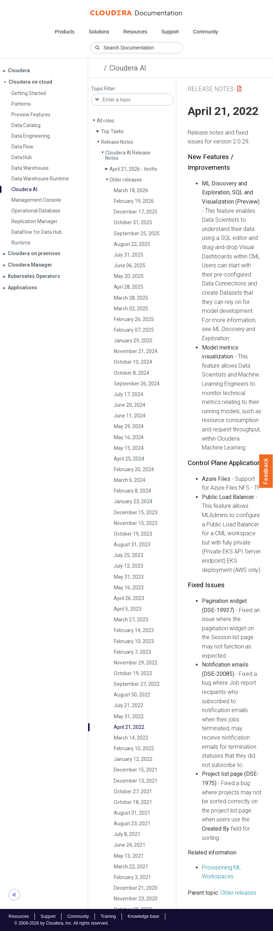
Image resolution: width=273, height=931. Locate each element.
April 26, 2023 (129, 598)
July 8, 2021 (127, 834)
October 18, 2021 (133, 802)
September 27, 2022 (137, 684)
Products (64, 32)
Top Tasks (112, 131)
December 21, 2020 (135, 888)
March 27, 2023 (131, 619)
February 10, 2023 (134, 641)
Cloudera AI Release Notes (127, 155)
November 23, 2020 (135, 898)
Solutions (99, 32)
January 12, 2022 (133, 759)
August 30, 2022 (132, 695)
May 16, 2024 (129, 437)
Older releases (125, 180)
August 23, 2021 (132, 823)
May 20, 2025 (129, 276)
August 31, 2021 (132, 813)
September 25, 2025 (137, 233)
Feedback (266, 471)
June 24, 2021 (129, 845)
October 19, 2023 (133, 534)
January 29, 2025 (133, 340)
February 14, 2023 (134, 630)
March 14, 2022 (131, 738)
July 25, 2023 (128, 555)
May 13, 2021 (129, 856)
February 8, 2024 (132, 491)
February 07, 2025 (134, 330)
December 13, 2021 (135, 781)
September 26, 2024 (137, 383)
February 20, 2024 (134, 469)
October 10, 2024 (133, 362)
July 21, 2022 (128, 705)
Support (170, 32)
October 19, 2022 (133, 673)
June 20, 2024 (129, 405)
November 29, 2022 (135, 663)
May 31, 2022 (129, 716)
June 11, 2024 (129, 416)
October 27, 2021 (133, 791)
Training (108, 916)
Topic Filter (103, 88)
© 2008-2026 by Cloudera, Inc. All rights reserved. (61, 923)
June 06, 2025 (129, 265)
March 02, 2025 (131, 308)
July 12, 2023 (128, 566)
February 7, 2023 (132, 652)
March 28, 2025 (131, 298)
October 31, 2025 (133, 222)
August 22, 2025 (132, 244)
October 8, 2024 (131, 373)
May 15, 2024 (129, 448)
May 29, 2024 (129, 426)
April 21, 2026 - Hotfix (133, 169)
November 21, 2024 (135, 351)
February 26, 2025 (134, 319)
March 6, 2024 (129, 480)
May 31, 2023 (129, 577)
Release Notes (117, 142)
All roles (105, 120)
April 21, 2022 (129, 727)
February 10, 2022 (134, 748)
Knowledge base (143, 916)
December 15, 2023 (135, 512)
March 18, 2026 (131, 190)
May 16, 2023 (129, 587)
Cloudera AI (127, 68)
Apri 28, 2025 (128, 287)
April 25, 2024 (129, 459)
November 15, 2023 (135, 523)
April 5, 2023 (127, 609)
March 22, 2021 (131, 866)
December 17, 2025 (135, 212)
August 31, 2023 (132, 544)
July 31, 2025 (128, 255)
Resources (135, 32)
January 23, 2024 (133, 501)
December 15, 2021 (135, 770)
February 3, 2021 (132, 877)
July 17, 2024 (128, 394)
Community (205, 32)
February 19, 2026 (134, 201)
